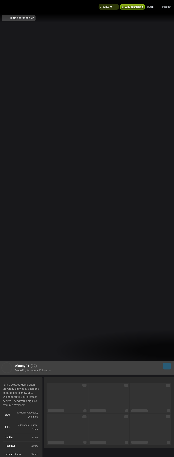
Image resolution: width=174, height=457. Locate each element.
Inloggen (166, 6)
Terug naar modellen (18, 18)
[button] (152, 7)
